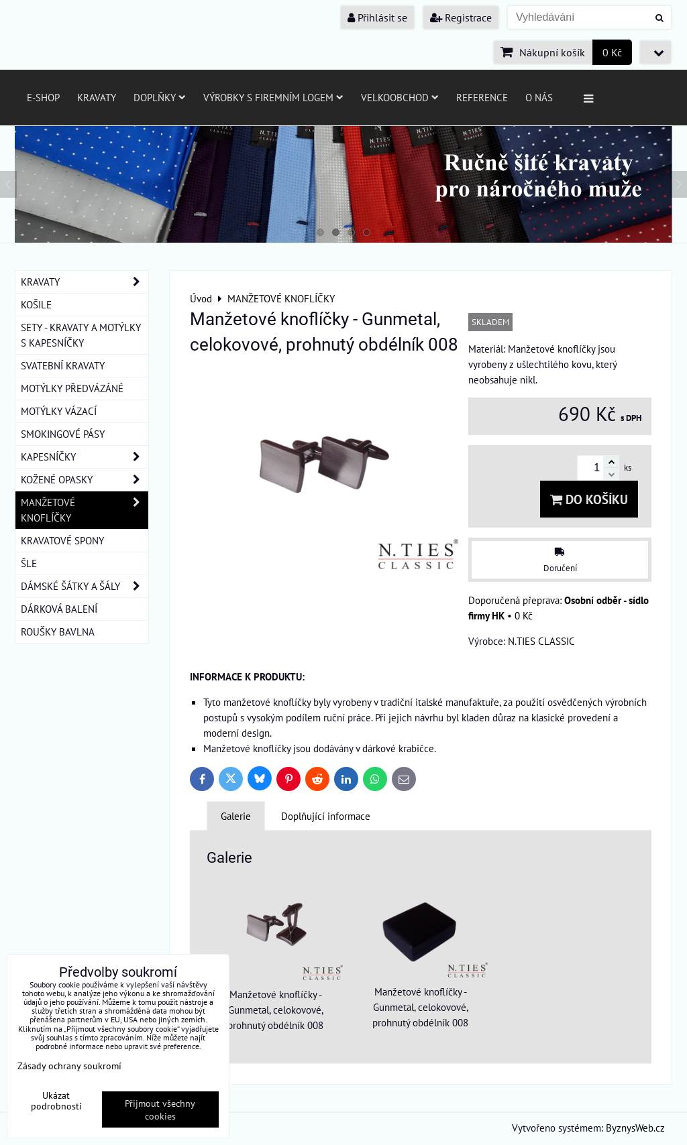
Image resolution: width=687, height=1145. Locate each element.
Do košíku (589, 499)
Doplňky (160, 97)
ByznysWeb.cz (635, 1127)
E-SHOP (43, 97)
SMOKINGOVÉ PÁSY (63, 433)
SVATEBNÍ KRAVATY (63, 365)
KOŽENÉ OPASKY (84, 480)
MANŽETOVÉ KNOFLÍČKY (84, 510)
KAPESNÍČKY (84, 457)
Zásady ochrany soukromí (69, 1065)
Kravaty (96, 97)
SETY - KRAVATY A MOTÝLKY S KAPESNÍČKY (81, 334)
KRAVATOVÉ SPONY (62, 540)
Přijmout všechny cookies (160, 1109)
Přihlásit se (377, 17)
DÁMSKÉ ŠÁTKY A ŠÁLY (84, 586)
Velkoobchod (400, 97)
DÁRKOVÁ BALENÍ (59, 608)
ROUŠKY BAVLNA (58, 631)
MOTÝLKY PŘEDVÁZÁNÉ (72, 388)
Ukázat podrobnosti (56, 1100)
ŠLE (29, 563)
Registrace (461, 17)
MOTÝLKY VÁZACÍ (59, 411)
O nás (539, 97)
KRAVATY (84, 282)
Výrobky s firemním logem (273, 97)
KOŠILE (36, 304)
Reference (482, 97)
